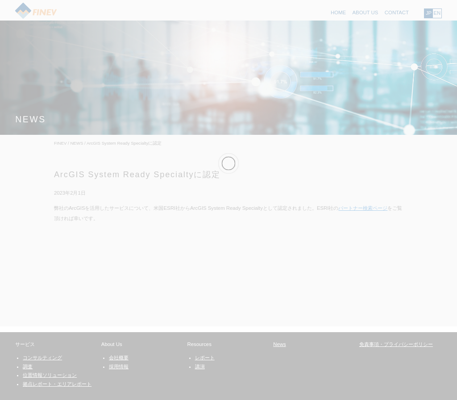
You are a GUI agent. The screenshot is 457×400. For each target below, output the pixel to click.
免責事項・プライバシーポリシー (396, 344)
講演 (200, 366)
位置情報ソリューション (50, 375)
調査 (28, 366)
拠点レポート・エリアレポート (57, 384)
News (279, 344)
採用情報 (119, 366)
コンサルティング (42, 357)
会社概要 (119, 357)
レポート (205, 357)
